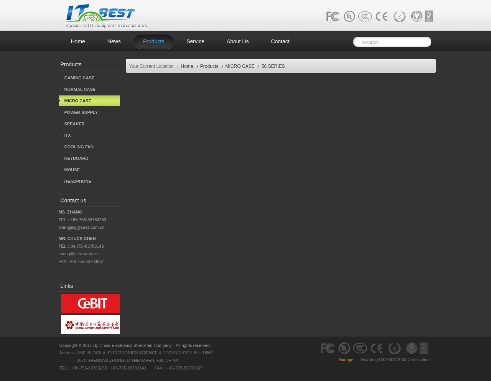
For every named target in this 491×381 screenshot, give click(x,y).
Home (187, 66)
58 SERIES (273, 66)
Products (210, 66)
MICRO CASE (241, 66)
